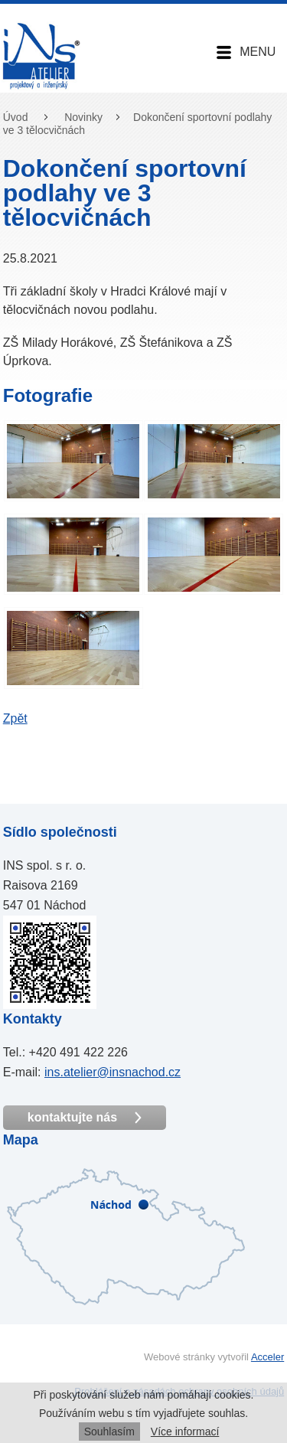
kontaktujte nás (85, 1118)
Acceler (267, 1357)
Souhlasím (109, 1431)
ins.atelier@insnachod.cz (112, 1072)
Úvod (15, 117)
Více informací (185, 1431)
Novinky (83, 117)
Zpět (15, 718)
